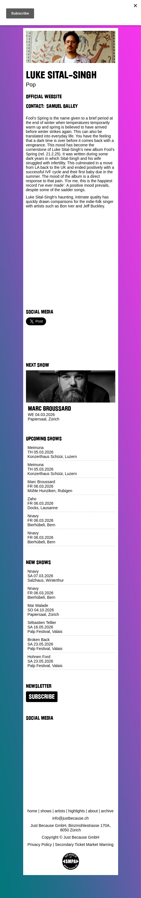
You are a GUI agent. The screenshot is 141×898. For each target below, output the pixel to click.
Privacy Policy (39, 844)
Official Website (44, 96)
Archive (107, 811)
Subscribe (42, 697)
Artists (60, 811)
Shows (46, 811)
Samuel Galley (62, 106)
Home (32, 811)
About (93, 811)
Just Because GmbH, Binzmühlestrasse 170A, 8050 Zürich (70, 827)
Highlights (76, 811)
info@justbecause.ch (70, 818)
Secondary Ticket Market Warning (84, 844)
